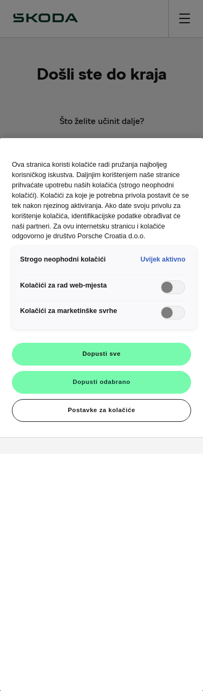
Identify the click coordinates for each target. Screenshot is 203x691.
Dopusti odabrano (101, 382)
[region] (101, 414)
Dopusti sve (101, 353)
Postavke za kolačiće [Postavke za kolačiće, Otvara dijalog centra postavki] (101, 410)
